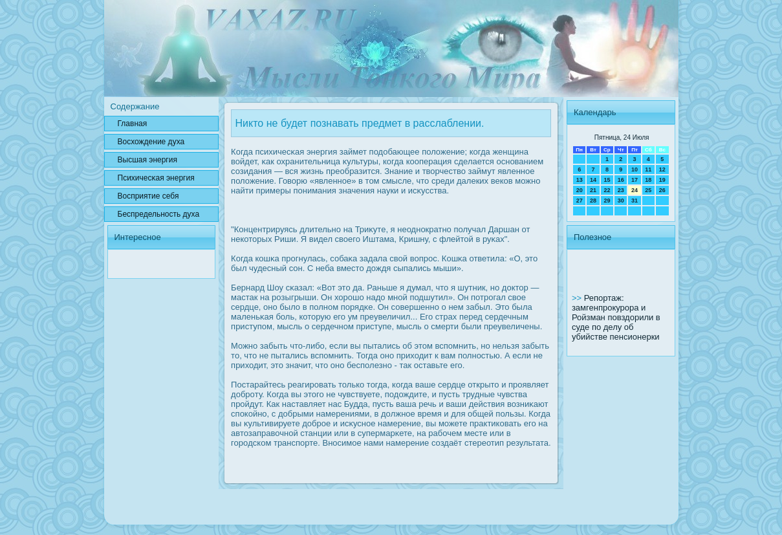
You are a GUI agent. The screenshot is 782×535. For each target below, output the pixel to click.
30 (621, 200)
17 (634, 180)
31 (634, 200)
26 (662, 190)
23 (621, 190)
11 (648, 169)
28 (593, 200)
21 (593, 190)
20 (579, 190)
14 (593, 180)
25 (648, 190)
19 (662, 180)
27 (579, 200)
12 (662, 169)
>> (578, 298)
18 (648, 180)
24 (634, 190)
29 (606, 200)
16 (621, 180)
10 (634, 169)
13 (579, 180)
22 (606, 190)
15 (606, 180)
